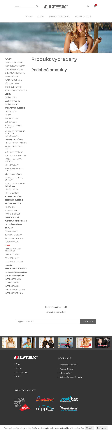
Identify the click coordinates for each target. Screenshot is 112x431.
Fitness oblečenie (14, 196)
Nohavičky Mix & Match (16, 90)
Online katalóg (21, 372)
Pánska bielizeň (13, 214)
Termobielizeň (12, 217)
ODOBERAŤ (88, 321)
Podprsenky (11, 210)
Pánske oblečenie (13, 174)
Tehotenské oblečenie (16, 272)
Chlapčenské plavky (15, 73)
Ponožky (9, 265)
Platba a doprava (65, 369)
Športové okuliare (14, 238)
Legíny (40, 16)
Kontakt (18, 368)
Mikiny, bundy (11, 193)
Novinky (18, 376)
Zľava (7, 245)
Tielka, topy (10, 111)
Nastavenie (101, 428)
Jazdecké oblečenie (14, 276)
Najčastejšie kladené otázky (70, 377)
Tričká (8, 115)
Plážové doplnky (13, 80)
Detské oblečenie (13, 224)
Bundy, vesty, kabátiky (15, 156)
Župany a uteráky (13, 235)
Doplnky (9, 228)
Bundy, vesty (11, 122)
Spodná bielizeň (83, 16)
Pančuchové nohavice (16, 269)
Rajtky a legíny (12, 283)
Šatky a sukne (11, 76)
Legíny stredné (12, 101)
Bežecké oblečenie (14, 200)
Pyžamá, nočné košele (16, 221)
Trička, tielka (11, 189)
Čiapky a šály (11, 231)
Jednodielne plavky (15, 66)
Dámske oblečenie (14, 139)
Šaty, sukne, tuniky (14, 152)
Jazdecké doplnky (14, 293)
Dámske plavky (12, 255)
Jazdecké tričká (13, 279)
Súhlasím (89, 428)
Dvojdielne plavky (14, 62)
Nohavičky (10, 207)
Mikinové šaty (11, 165)
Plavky (29, 16)
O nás (17, 364)
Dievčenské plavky (14, 69)
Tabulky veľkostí (65, 373)
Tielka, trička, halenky (16, 143)
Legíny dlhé (11, 97)
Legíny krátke (12, 104)
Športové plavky (13, 87)
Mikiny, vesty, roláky (15, 290)
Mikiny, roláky (12, 118)
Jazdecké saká (12, 286)
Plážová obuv (11, 242)
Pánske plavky (12, 83)
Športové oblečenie (59, 16)
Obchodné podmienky (68, 365)
